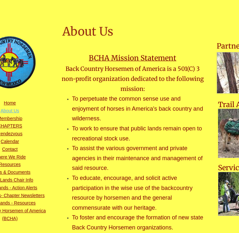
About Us (10, 110)
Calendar (10, 141)
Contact (9, 149)
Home (10, 102)
